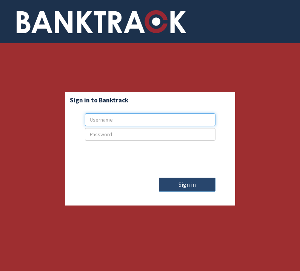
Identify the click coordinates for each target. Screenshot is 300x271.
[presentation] (150, 157)
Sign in (187, 184)
